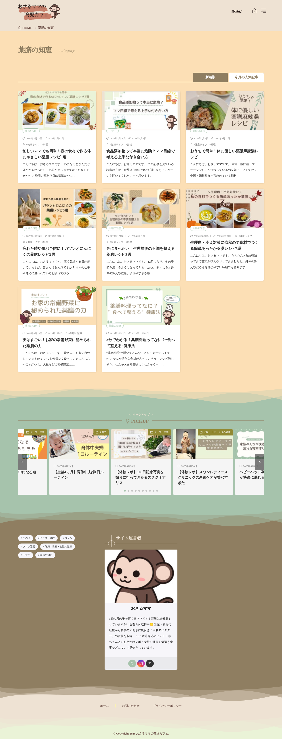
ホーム (104, 705)
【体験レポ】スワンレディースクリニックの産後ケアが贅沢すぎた (203, 476)
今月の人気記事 (246, 77)
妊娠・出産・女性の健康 (217, 431)
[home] (132, 663)
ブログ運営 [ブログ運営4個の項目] (29, 545)
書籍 (129, 144)
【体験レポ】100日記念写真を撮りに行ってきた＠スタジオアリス (141, 476)
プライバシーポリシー (167, 705)
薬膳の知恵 (31, 130)
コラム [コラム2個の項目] (68, 537)
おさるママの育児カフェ (152, 732)
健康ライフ (33, 144)
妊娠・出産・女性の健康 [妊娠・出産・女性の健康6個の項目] (58, 545)
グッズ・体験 (37, 431)
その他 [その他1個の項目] (26, 537)
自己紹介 (237, 11)
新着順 (209, 77)
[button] (22, 461)
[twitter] (150, 663)
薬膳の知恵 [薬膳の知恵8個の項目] (46, 554)
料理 (45, 144)
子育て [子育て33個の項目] (26, 554)
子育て (112, 130)
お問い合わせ (130, 705)
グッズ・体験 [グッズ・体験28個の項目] (47, 537)
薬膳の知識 (76, 332)
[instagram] (141, 663)
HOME (27, 28)
